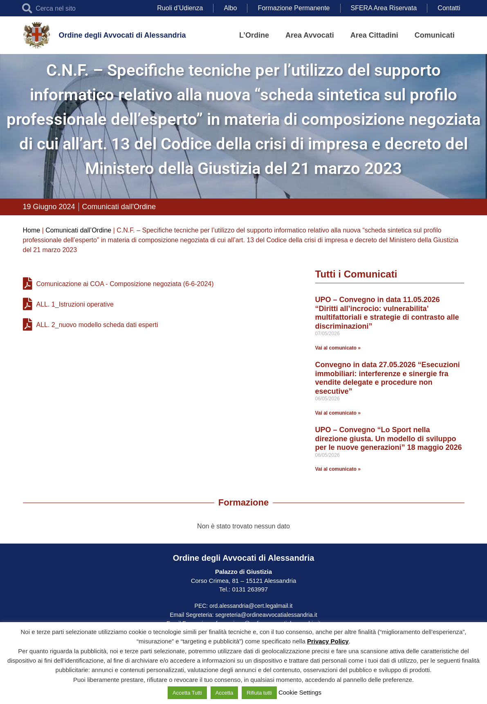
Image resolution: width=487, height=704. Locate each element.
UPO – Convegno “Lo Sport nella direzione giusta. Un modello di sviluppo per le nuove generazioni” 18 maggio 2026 (388, 438)
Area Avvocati (309, 35)
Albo (230, 8)
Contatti (449, 8)
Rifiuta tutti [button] (259, 693)
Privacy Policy (328, 641)
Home (31, 230)
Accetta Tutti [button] (187, 693)
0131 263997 (249, 589)
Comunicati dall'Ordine (119, 207)
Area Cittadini (374, 35)
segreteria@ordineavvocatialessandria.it (266, 614)
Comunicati (435, 35)
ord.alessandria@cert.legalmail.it (250, 605)
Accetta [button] (224, 693)
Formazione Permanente (294, 8)
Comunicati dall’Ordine (78, 230)
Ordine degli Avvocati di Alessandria (122, 35)
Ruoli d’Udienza (180, 8)
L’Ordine (254, 35)
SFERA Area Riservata (384, 8)
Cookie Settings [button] (299, 692)
